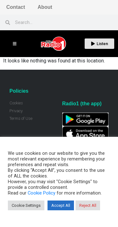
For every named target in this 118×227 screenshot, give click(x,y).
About (45, 7)
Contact (15, 7)
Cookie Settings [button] (26, 205)
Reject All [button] (87, 205)
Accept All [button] (60, 205)
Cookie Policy (41, 193)
